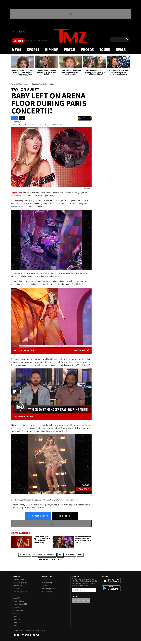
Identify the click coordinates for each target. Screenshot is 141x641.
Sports (33, 50)
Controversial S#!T (47, 559)
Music (60, 559)
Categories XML (18, 610)
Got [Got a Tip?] (18, 41)
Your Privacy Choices (20, 592)
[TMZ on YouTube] (83, 600)
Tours (104, 50)
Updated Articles (18, 601)
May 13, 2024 (49, 125)
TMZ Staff (17, 122)
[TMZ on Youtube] (20, 31)
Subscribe (93, 590)
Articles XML (17, 598)
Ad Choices (16, 589)
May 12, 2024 (22, 125)
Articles (15, 595)
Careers (44, 586)
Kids (60, 555)
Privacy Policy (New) (20, 582)
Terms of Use (17, 586)
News (16, 50)
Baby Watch (70, 555)
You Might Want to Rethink (44, 555)
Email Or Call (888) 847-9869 (36, 41)
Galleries (16, 613)
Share (38, 516)
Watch (69, 50)
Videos (15, 626)
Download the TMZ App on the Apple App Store (111, 580)
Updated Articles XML (20, 604)
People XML (17, 619)
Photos (87, 50)
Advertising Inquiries (49, 589)
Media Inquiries (47, 592)
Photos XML (17, 622)
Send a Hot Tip (47, 582)
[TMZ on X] (16, 31)
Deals (121, 50)
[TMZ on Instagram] (24, 31)
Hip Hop (51, 50)
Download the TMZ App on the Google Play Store (111, 588)
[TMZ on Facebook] (13, 31)
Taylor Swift (25, 555)
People (15, 616)
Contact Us (46, 579)
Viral (80, 555)
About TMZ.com (18, 579)
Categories (16, 607)
